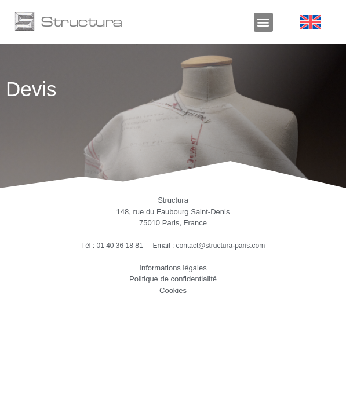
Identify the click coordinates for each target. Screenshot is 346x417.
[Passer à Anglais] (310, 22)
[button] (263, 22)
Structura (81, 21)
